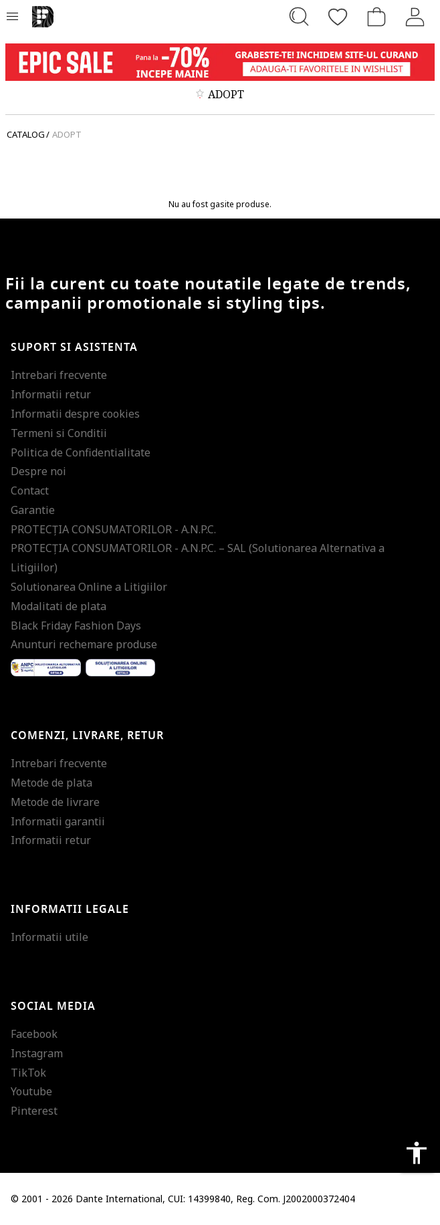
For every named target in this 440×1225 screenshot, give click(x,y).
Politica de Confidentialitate (80, 452)
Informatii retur (51, 394)
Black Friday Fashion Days (76, 625)
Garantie (33, 510)
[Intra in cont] (415, 16)
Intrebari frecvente (59, 375)
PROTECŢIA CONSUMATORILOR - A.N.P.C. (113, 529)
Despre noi (38, 471)
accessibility (416, 1152)
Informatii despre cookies (75, 413)
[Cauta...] (299, 16)
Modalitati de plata (58, 606)
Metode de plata (51, 782)
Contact (30, 490)
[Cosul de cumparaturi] (376, 16)
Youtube (31, 1091)
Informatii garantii (58, 821)
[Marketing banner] (220, 62)
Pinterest (34, 1110)
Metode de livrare (55, 802)
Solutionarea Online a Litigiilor (89, 586)
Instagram (37, 1053)
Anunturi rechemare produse (84, 644)
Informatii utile (49, 937)
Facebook (34, 1034)
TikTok (28, 1072)
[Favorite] (337, 16)
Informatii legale (70, 910)
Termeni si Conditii (59, 433)
